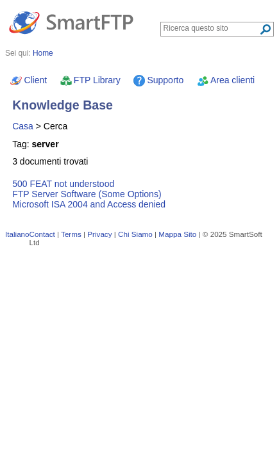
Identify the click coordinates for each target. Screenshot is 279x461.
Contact (42, 234)
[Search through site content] (211, 28)
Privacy (99, 234)
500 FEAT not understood (63, 184)
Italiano (17, 234)
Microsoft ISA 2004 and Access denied (88, 204)
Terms (71, 234)
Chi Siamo (135, 234)
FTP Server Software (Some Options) (86, 194)
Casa (22, 126)
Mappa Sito (177, 234)
